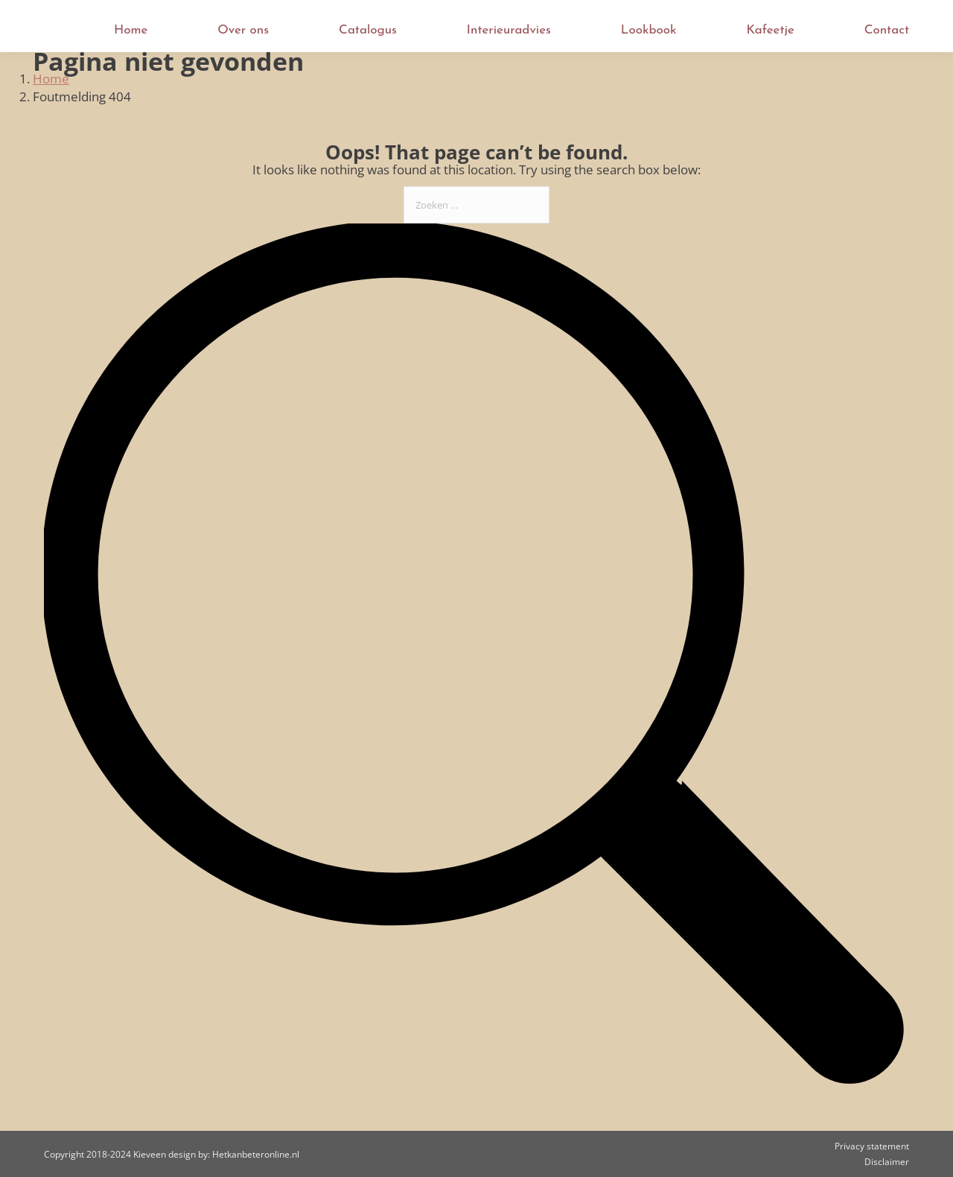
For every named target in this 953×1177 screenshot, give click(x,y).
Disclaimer (886, 1161)
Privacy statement (872, 1146)
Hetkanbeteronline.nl (255, 1154)
